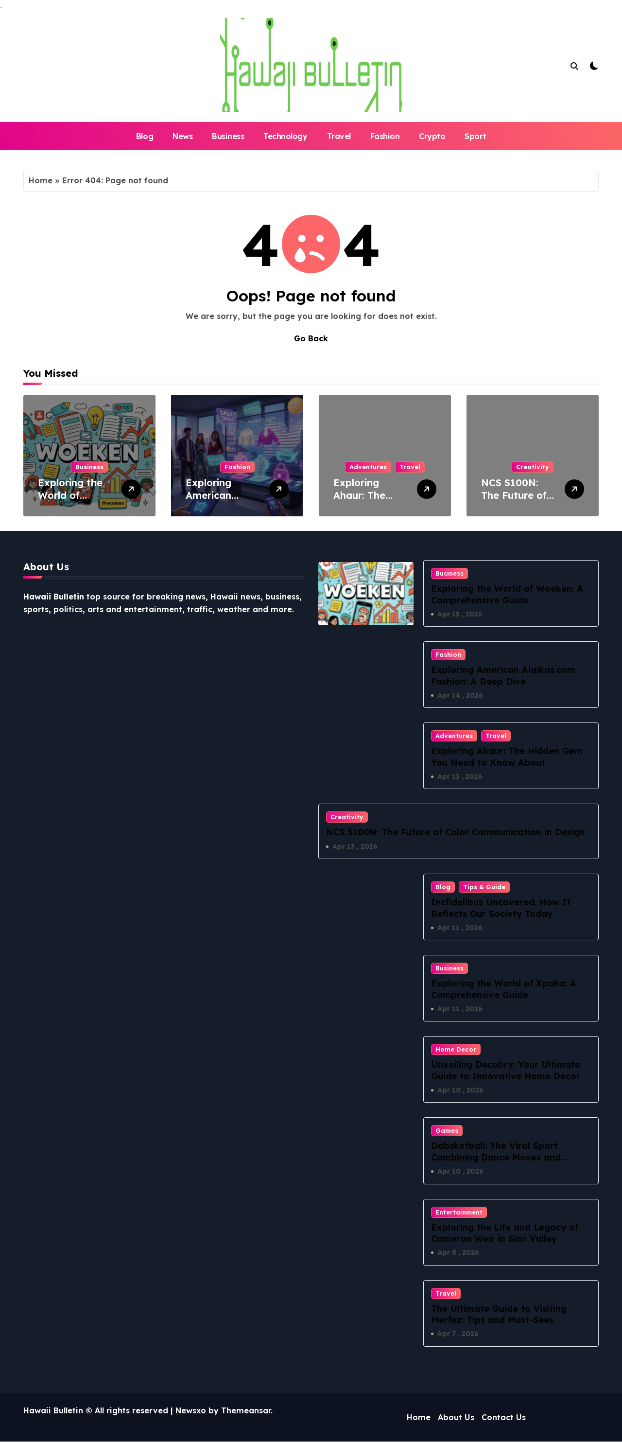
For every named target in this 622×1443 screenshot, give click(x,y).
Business (228, 136)
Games (446, 1131)
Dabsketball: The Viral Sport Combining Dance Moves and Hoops (496, 1158)
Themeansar (246, 1412)
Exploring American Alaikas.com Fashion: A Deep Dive (503, 676)
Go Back (311, 338)
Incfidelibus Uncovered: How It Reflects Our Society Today (500, 908)
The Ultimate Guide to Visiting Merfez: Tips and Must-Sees (499, 1315)
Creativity (532, 467)
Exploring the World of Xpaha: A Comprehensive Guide (503, 990)
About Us (456, 1419)
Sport (475, 136)
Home (40, 180)
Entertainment (459, 1213)
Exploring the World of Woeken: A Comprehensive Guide (507, 594)
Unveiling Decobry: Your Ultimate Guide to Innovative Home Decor (505, 1071)
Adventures (368, 467)
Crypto (432, 136)
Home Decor (455, 1050)
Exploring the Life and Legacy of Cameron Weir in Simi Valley (504, 1234)
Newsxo (190, 1412)
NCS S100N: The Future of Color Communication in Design (455, 832)
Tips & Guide (484, 887)
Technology (285, 136)
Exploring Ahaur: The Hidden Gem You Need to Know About (507, 757)
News (182, 136)
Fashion (385, 136)
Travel (339, 136)
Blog (144, 136)
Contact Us (504, 1419)
